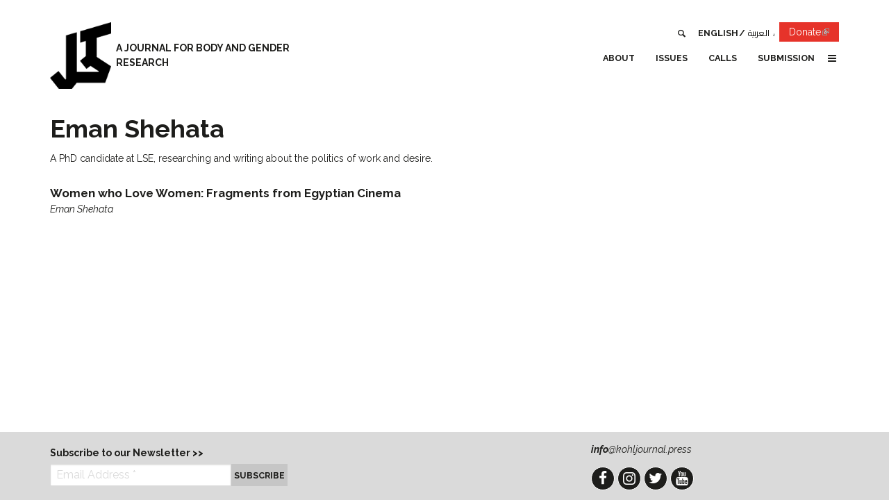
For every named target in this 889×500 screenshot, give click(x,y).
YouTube (682, 478)
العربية (759, 33)
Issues (672, 58)
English (718, 33)
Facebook (603, 478)
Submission (786, 58)
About (619, 58)
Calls (722, 58)
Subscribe (259, 475)
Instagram (629, 478)
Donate (814, 34)
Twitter (655, 478)
